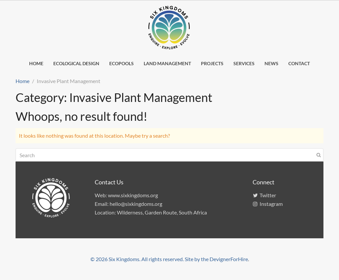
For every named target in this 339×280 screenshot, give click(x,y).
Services (244, 63)
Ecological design (76, 63)
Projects (212, 63)
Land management (167, 63)
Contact (299, 63)
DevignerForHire (229, 259)
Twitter (264, 195)
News (271, 63)
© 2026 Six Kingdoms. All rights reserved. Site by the (150, 259)
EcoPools (121, 63)
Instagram (268, 204)
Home (36, 63)
